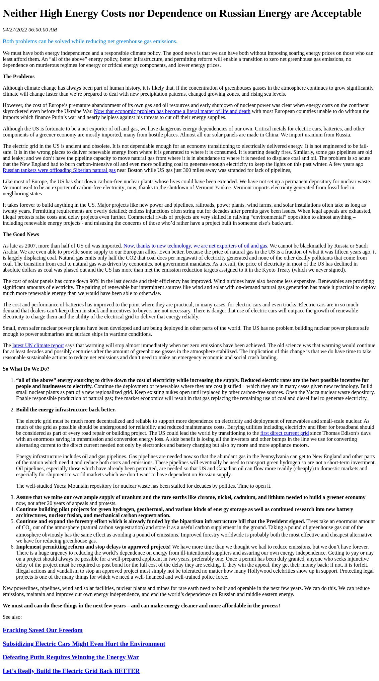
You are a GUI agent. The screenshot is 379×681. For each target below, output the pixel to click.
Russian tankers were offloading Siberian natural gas (59, 170)
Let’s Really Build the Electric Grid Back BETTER (71, 670)
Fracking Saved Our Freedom (43, 630)
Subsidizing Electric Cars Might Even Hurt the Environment (84, 643)
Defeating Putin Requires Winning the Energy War (71, 657)
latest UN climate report (38, 345)
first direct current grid (284, 433)
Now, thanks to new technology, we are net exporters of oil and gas (195, 246)
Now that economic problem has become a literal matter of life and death (172, 111)
